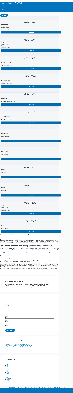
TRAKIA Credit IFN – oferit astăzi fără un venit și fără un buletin (18, 344)
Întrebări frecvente (42, 387)
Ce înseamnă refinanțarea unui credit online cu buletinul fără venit (19, 345)
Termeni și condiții (11, 387)
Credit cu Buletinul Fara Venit (11, 3)
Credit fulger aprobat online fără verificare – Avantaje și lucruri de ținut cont (40, 285)
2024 (7, 366)
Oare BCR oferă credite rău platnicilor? (14, 343)
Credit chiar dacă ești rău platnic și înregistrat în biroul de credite (19, 346)
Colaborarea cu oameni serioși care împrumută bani (17, 347)
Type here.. (7, 304)
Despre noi (36, 387)
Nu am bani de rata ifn (57, 387)
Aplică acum (31, 32)
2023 (7, 369)
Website (6, 324)
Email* (6, 320)
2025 (7, 361)
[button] (4, 15)
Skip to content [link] (3, 0)
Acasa (3, 6)
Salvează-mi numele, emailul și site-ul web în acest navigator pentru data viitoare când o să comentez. (26, 328)
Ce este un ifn (49, 387)
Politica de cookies (19, 387)
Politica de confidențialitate (28, 387)
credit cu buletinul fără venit (5, 253)
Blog (3, 9)
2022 (7, 377)
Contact (63, 387)
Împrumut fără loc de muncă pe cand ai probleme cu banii (16, 285)
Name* (6, 316)
